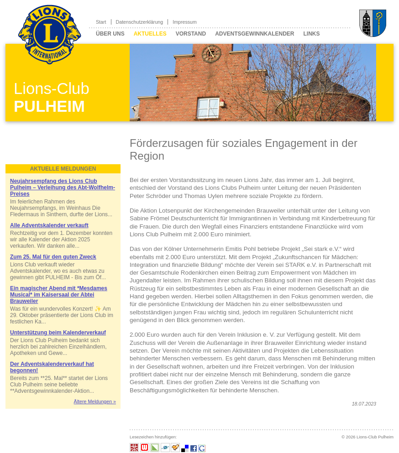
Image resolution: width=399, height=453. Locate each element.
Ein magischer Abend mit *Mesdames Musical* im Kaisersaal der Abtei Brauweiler (58, 294)
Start (101, 22)
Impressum (185, 22)
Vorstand (191, 34)
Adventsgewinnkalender (254, 34)
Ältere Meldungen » (95, 401)
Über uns (110, 34)
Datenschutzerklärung (139, 22)
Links (311, 34)
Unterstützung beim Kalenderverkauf (58, 332)
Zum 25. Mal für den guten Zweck (53, 257)
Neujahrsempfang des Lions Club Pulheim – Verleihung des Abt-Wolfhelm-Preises (62, 187)
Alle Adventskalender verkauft (49, 225)
